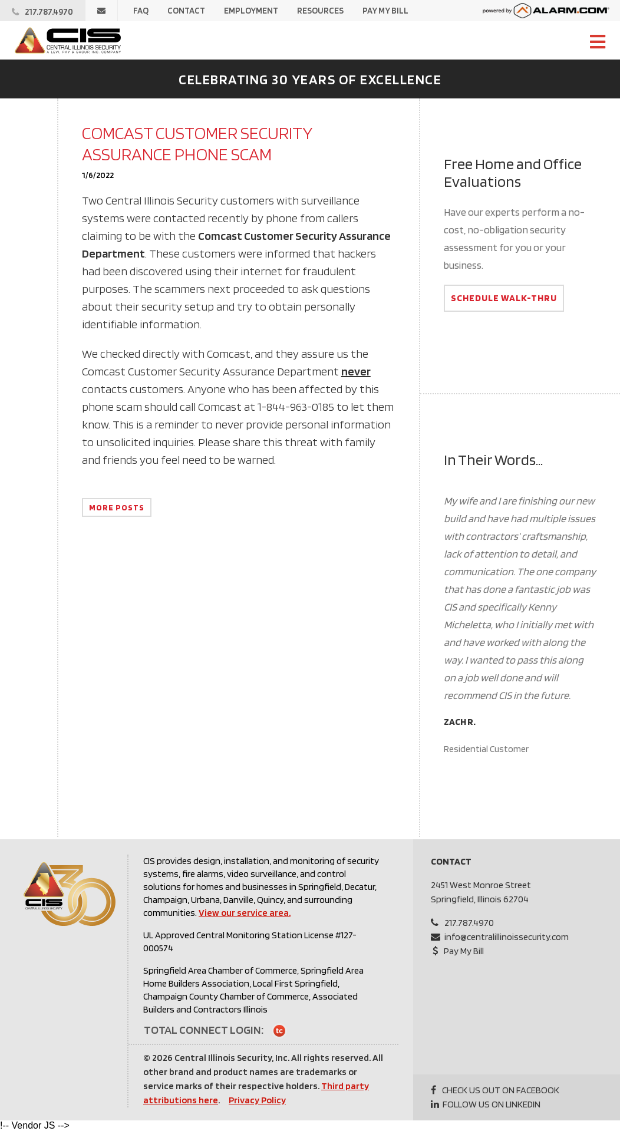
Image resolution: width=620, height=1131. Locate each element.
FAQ (141, 10)
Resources (320, 10)
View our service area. (245, 912)
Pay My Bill (385, 10)
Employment (251, 10)
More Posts (116, 507)
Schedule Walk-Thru (504, 298)
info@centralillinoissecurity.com (506, 936)
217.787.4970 (469, 922)
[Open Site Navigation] (597, 42)
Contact (186, 10)
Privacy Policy (257, 1100)
